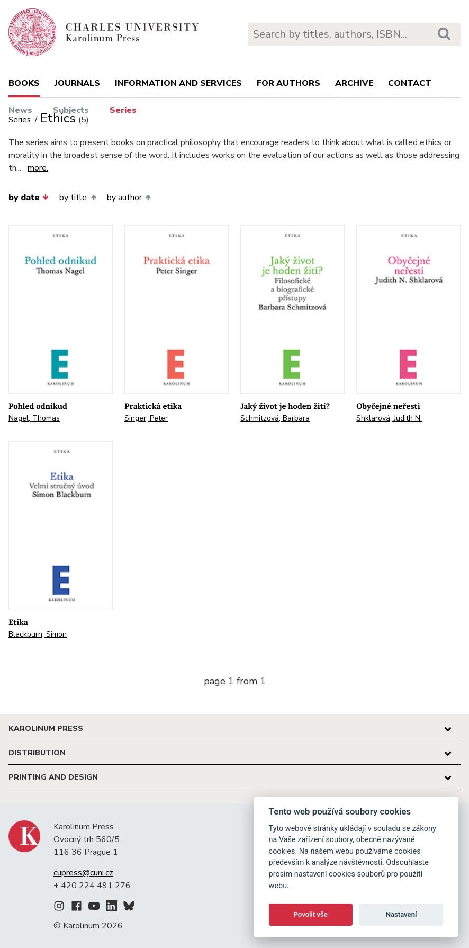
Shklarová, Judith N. (389, 418)
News (20, 110)
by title (77, 197)
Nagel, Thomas (34, 418)
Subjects (71, 110)
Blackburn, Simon (37, 634)
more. (38, 168)
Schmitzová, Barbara (275, 418)
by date (28, 197)
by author (129, 197)
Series (123, 110)
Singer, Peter (146, 418)
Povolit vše (311, 914)
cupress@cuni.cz (83, 873)
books (24, 83)
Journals (77, 83)
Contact (409, 83)
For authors (288, 83)
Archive (354, 83)
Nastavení (401, 914)
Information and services (178, 83)
